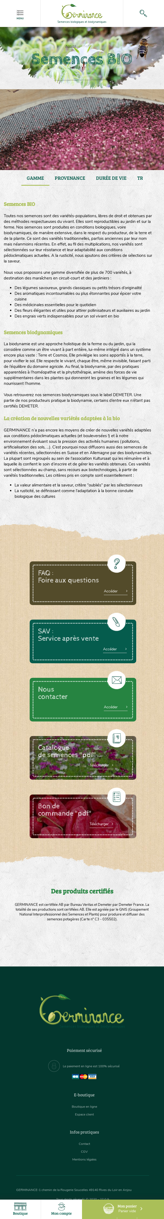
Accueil (70, 46)
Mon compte (61, 1209)
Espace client (84, 1114)
